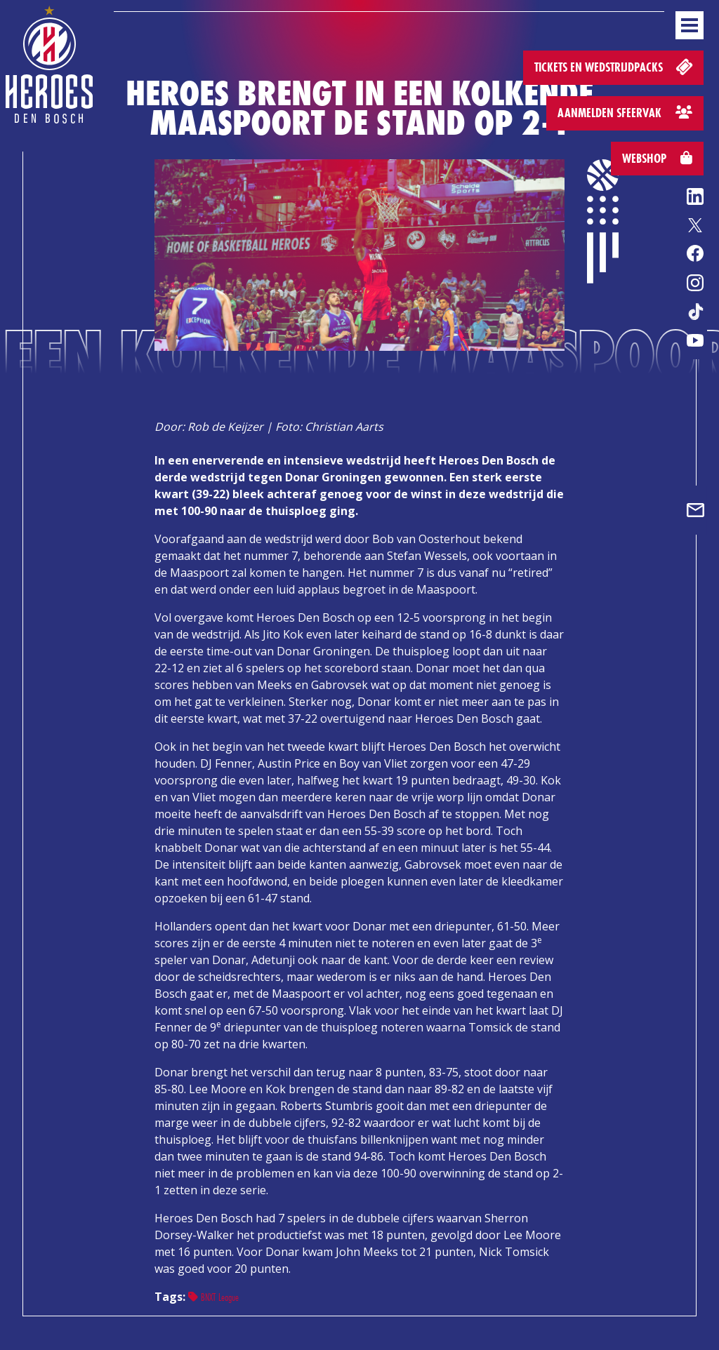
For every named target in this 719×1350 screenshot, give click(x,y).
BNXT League (213, 1297)
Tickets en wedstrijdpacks (614, 66)
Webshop (657, 158)
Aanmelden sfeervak (625, 112)
